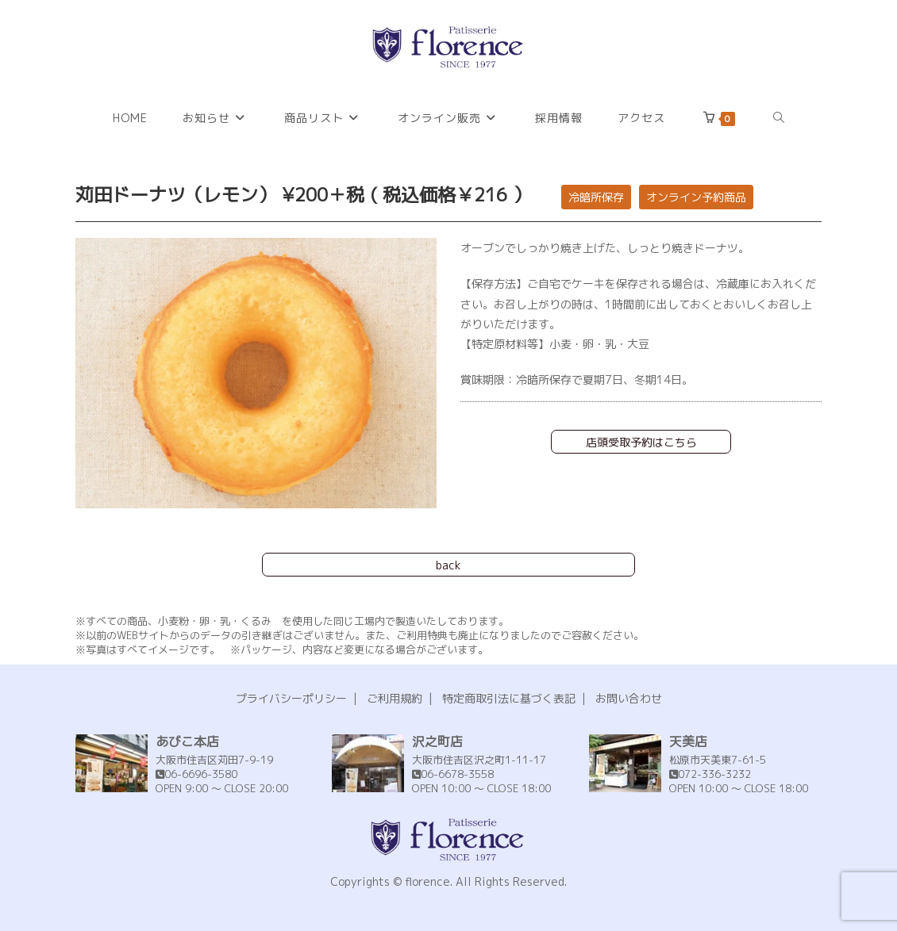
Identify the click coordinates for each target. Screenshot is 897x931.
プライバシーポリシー (291, 698)
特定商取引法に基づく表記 (509, 698)
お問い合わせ (628, 698)
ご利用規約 (394, 698)
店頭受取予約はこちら (641, 442)
